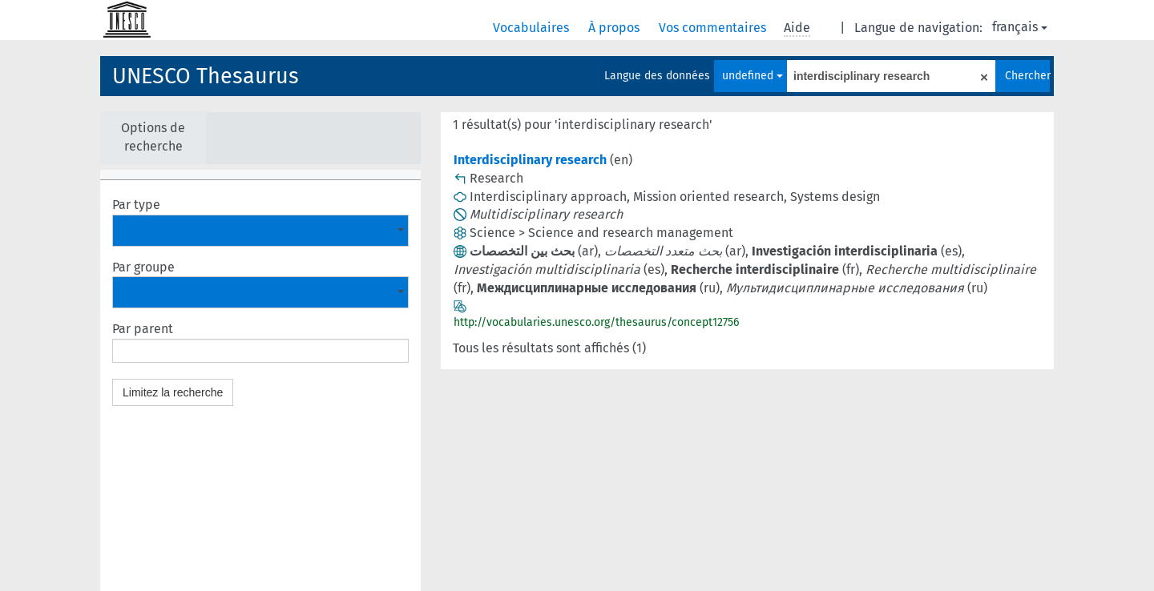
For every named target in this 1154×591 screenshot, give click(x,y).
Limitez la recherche (173, 392)
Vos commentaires (714, 27)
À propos (615, 27)
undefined (752, 75)
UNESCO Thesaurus (205, 76)
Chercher (1027, 75)
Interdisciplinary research (530, 159)
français (1019, 26)
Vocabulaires (532, 27)
